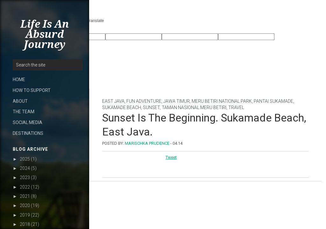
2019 (25, 215)
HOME (19, 79)
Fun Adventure (143, 101)
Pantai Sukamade (273, 101)
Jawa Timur (176, 101)
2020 (25, 205)
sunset (151, 107)
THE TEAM (23, 111)
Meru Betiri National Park (222, 101)
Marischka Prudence (147, 143)
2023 (25, 177)
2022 (25, 187)
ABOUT (20, 101)
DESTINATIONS (28, 133)
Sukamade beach (121, 107)
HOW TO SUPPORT (32, 90)
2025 (25, 159)
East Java (113, 101)
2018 (25, 224)
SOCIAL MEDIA (27, 122)
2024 (25, 168)
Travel (236, 107)
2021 (25, 196)
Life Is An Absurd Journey (44, 34)
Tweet (171, 157)
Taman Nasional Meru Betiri (194, 107)
